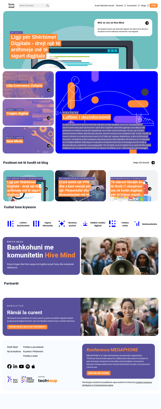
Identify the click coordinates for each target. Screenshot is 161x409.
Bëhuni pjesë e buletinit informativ (27, 342)
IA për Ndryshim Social (104, 5)
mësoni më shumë (98, 388)
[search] (47, 5)
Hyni (153, 5)
